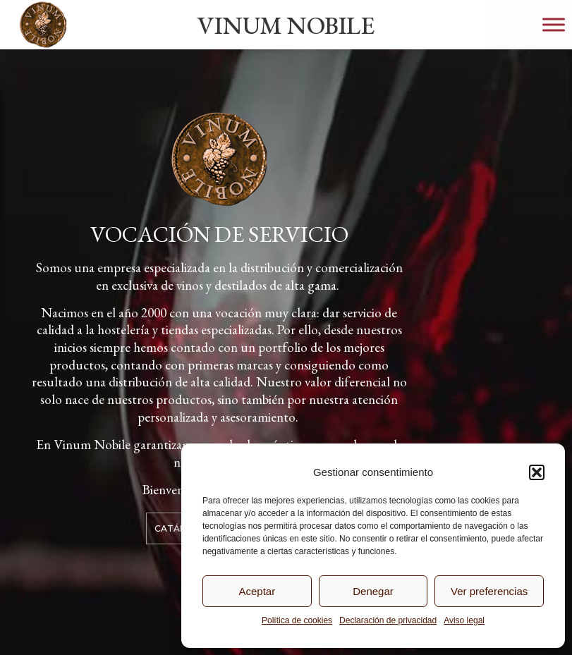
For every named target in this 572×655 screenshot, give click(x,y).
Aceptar (256, 591)
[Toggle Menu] (553, 24)
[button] (537, 472)
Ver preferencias (489, 591)
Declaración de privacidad (388, 620)
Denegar (373, 591)
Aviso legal (464, 620)
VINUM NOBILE (285, 25)
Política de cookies (297, 620)
